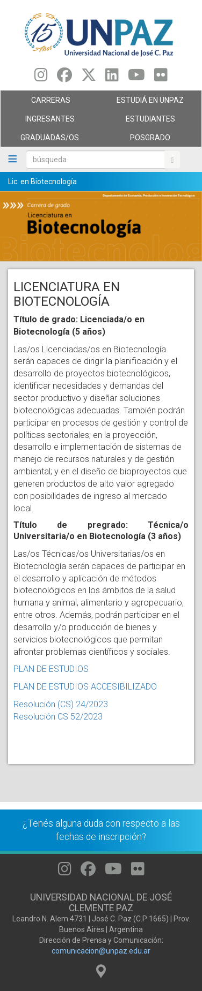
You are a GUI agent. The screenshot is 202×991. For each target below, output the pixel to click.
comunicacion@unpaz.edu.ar (101, 951)
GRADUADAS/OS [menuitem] (48, 140)
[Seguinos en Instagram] (41, 77)
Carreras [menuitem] (48, 103)
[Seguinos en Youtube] (136, 77)
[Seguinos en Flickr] (161, 77)
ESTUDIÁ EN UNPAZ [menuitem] (148, 103)
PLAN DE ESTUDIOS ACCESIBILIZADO (85, 687)
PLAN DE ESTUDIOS (51, 669)
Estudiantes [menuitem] (148, 121)
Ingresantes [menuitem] (48, 121)
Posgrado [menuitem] (148, 140)
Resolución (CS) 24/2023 (60, 704)
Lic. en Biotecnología (42, 181)
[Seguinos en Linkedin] (112, 77)
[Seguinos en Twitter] (88, 77)
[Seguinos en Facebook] (64, 77)
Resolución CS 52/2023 (58, 717)
